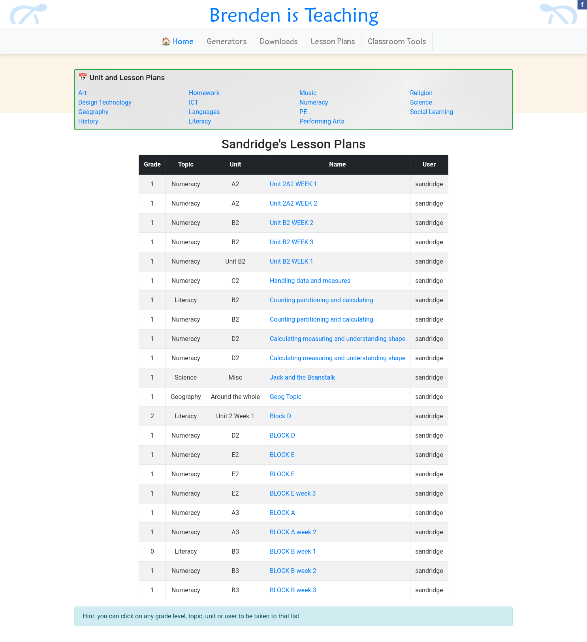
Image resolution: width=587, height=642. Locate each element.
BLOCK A (282, 513)
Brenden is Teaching (293, 14)
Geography (93, 112)
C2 (235, 281)
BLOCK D (282, 435)
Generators (226, 42)
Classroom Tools (397, 42)
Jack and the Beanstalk (302, 377)
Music (307, 93)
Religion (421, 93)
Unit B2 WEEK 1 (292, 261)
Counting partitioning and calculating (321, 300)
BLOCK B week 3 (293, 590)
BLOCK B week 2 (293, 571)
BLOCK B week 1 (293, 551)
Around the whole (235, 397)
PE (303, 112)
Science (421, 102)
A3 (235, 513)
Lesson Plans (332, 42)
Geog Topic (285, 397)
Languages (204, 112)
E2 (235, 455)
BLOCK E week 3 (293, 493)
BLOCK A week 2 (293, 532)
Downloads (278, 42)
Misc (236, 377)
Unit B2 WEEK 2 (292, 222)
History (88, 121)
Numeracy (313, 102)
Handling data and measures (310, 281)
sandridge (429, 184)
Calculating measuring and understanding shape (337, 339)
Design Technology (105, 102)
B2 (235, 222)
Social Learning (431, 112)
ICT (193, 102)
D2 (235, 339)
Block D (280, 416)
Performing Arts (321, 121)
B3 (235, 551)
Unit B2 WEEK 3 (292, 242)
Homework (204, 93)
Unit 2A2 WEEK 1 (293, 184)
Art (82, 93)
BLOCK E (282, 455)
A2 (235, 184)
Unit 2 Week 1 (235, 416)
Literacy (200, 121)
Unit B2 (235, 261)
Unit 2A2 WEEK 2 (293, 203)
